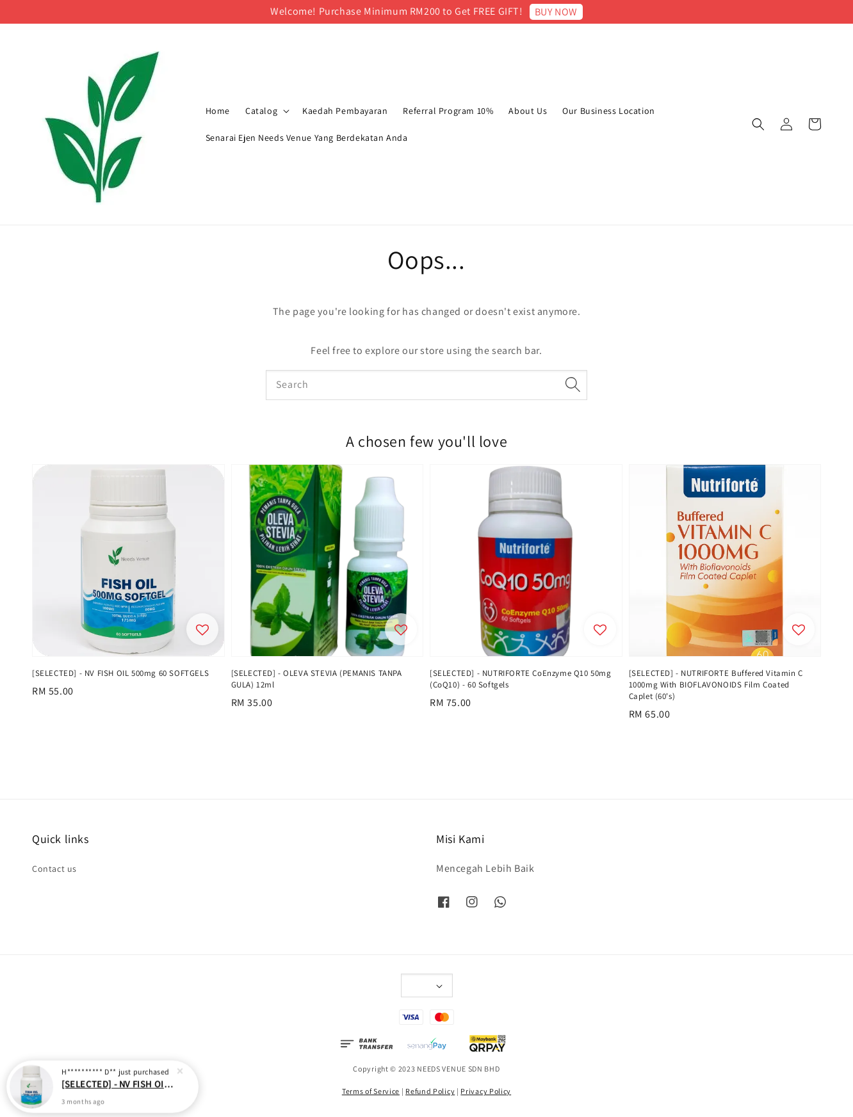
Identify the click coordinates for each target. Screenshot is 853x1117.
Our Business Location (608, 111)
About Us (527, 111)
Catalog (261, 111)
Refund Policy (430, 1091)
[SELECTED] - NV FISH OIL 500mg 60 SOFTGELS (117, 1088)
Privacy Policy (485, 1091)
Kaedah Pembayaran (344, 111)
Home (218, 111)
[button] (758, 124)
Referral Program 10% (448, 111)
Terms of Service (371, 1091)
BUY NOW (556, 12)
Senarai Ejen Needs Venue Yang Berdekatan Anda (307, 137)
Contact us (54, 868)
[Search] (572, 385)
